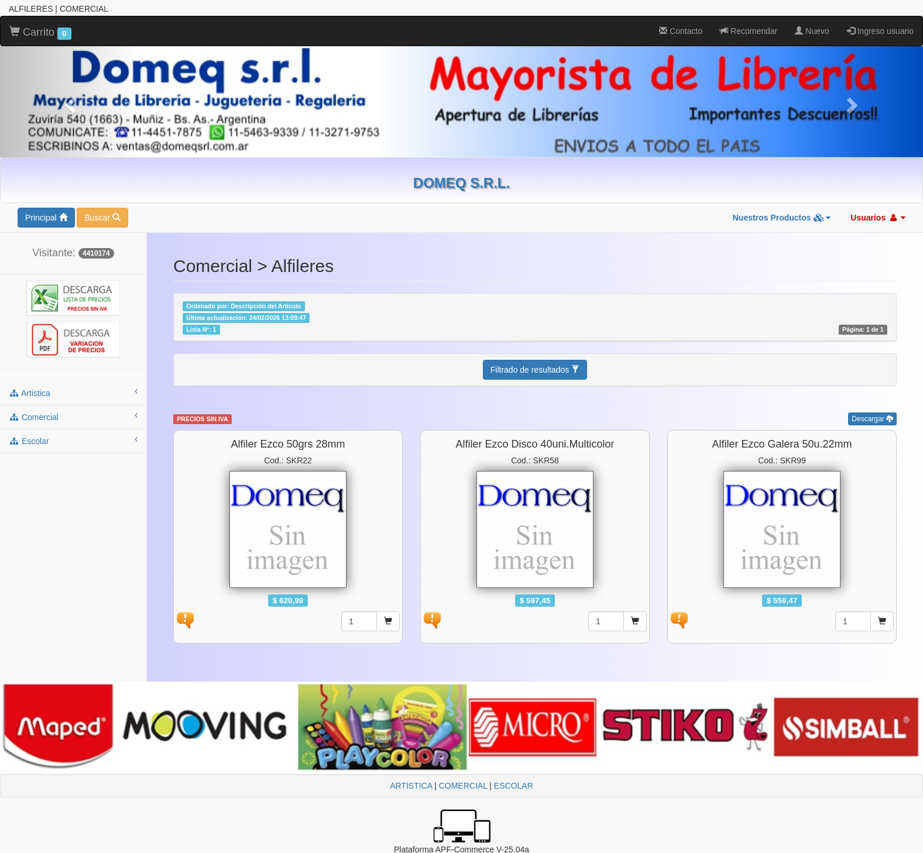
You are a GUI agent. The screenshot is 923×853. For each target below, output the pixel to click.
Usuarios (877, 217)
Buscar (102, 217)
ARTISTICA (411, 785)
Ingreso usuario (880, 31)
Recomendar (748, 31)
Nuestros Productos (782, 217)
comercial (73, 416)
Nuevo (812, 31)
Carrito (40, 33)
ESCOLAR (513, 785)
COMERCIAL (463, 785)
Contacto (680, 31)
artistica (73, 392)
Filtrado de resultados (535, 369)
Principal (46, 217)
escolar (73, 440)
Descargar (872, 419)
